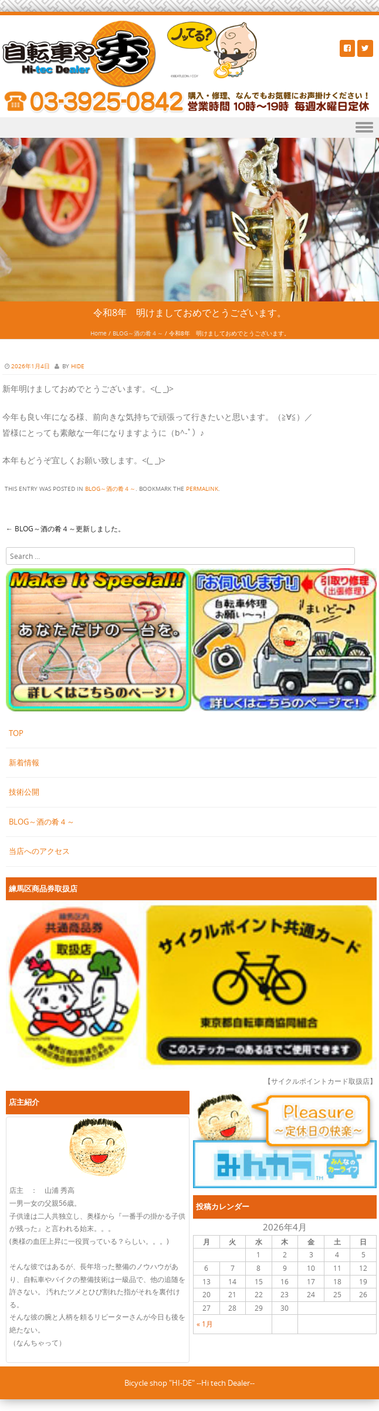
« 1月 (205, 1323)
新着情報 (24, 762)
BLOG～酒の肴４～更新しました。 (65, 528)
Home (98, 333)
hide (77, 366)
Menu (189, 127)
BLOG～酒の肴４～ (138, 333)
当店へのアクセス (39, 851)
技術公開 (24, 791)
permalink (202, 489)
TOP (16, 733)
